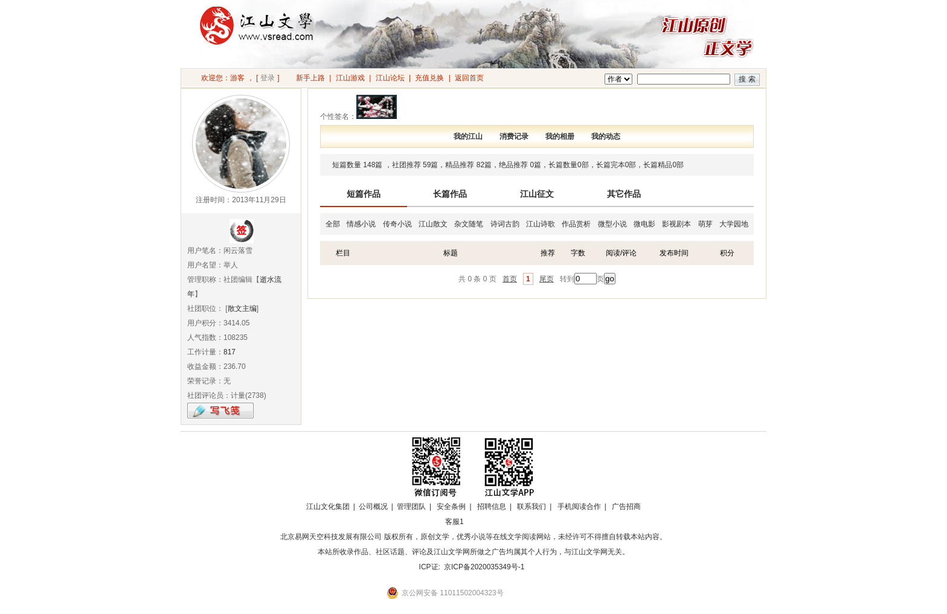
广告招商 (626, 506)
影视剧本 (676, 224)
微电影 (644, 224)
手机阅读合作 (579, 506)
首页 (509, 279)
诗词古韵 (504, 224)
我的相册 (559, 136)
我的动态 (605, 136)
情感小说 (361, 224)
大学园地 (733, 224)
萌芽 (705, 224)
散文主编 (242, 308)
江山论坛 (390, 78)
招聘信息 (491, 506)
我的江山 (468, 136)
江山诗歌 (540, 224)
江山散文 (433, 224)
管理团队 (411, 506)
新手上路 (310, 78)
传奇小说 (397, 224)
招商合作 (487, 521)
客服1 (454, 521)
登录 (267, 78)
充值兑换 (429, 78)
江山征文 (537, 194)
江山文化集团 (328, 506)
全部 (333, 224)
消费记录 (513, 136)
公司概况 (373, 506)
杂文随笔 (468, 224)
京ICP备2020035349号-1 (484, 567)
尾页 (546, 279)
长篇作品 (450, 194)
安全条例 (451, 506)
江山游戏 (350, 78)
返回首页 (469, 78)
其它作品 (624, 194)
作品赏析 (576, 224)
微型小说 (612, 224)
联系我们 (531, 506)
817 (229, 352)
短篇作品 (363, 194)
